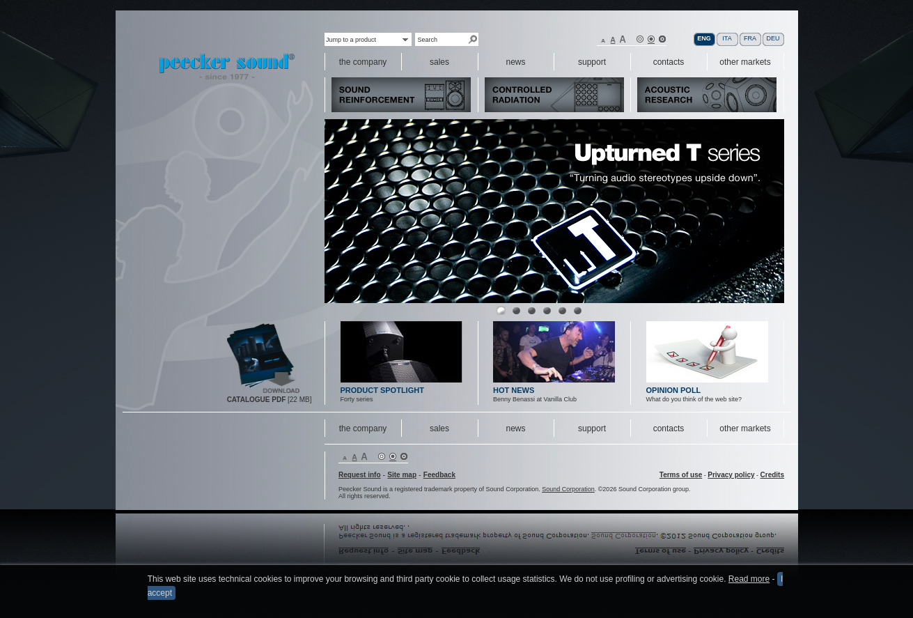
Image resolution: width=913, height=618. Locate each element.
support (592, 428)
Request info (359, 475)
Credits (772, 475)
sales (439, 428)
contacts (669, 428)
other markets (744, 428)
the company (363, 428)
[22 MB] (269, 399)
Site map (401, 475)
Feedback (439, 475)
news (515, 428)
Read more (749, 580)
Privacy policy (731, 475)
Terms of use (681, 475)
